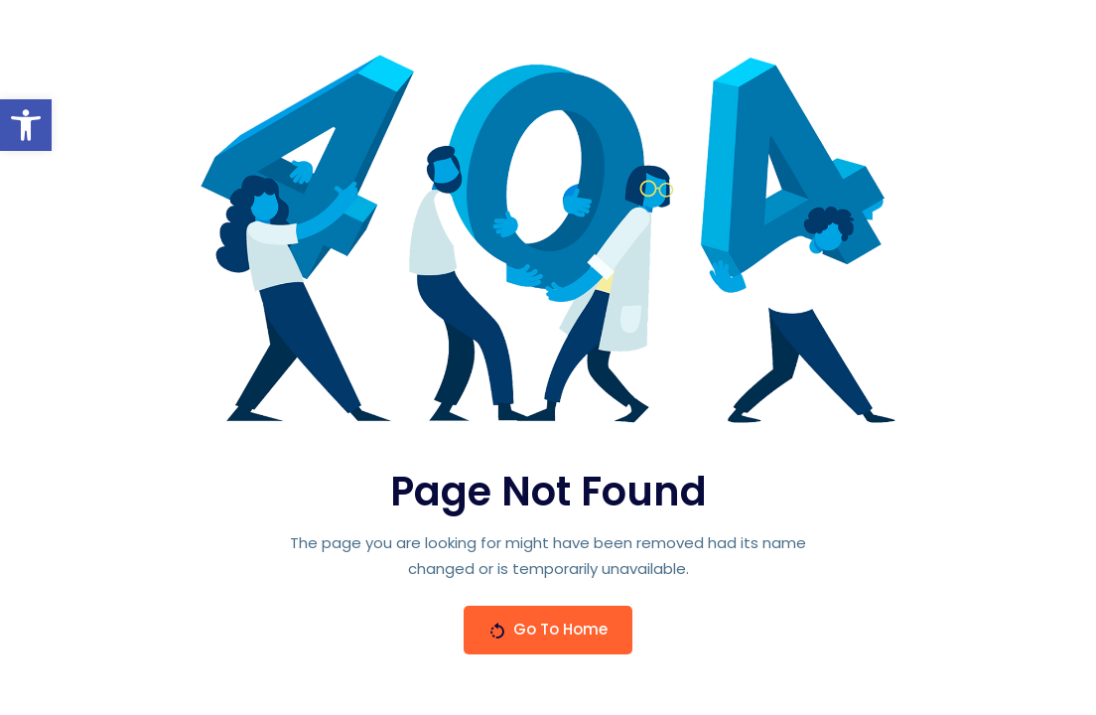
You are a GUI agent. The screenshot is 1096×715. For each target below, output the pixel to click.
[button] (26, 125)
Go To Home (548, 629)
